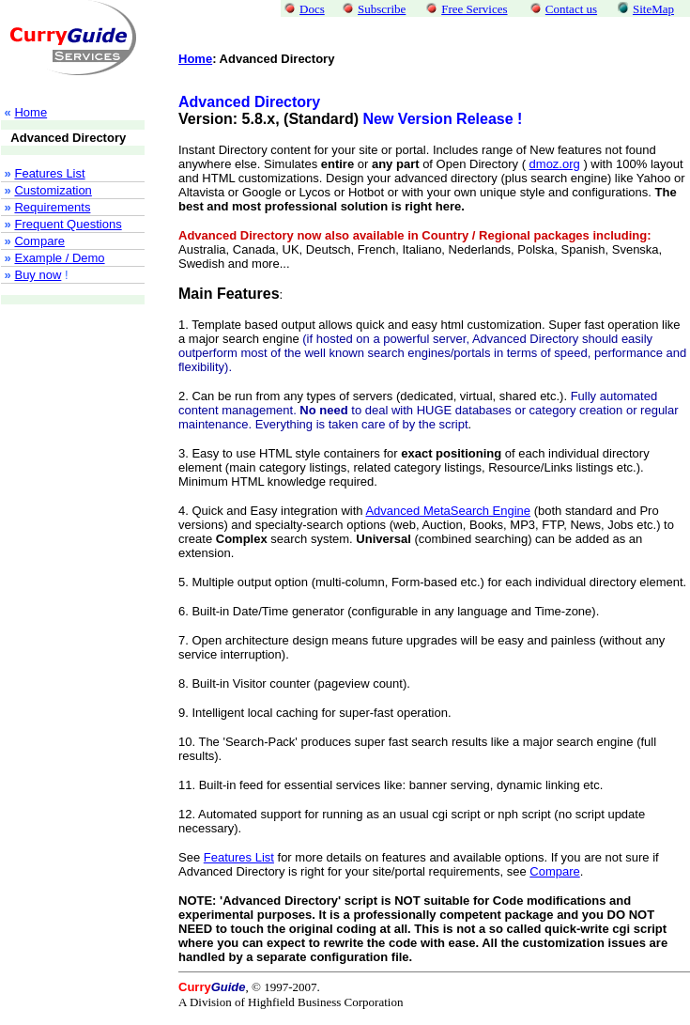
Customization (52, 201)
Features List (49, 185)
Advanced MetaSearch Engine (447, 511)
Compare (39, 252)
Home (195, 59)
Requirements (52, 218)
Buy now (37, 286)
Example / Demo (59, 269)
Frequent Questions (67, 235)
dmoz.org (554, 164)
